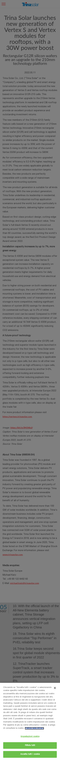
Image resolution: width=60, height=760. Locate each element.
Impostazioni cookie (30, 737)
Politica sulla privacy (34, 728)
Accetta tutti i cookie (30, 754)
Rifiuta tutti (30, 745)
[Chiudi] (54, 687)
